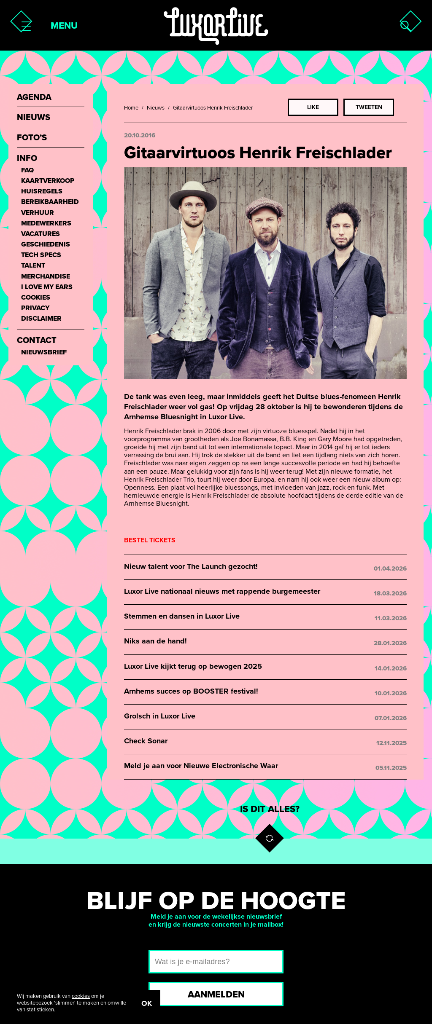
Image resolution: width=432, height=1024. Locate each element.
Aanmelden (216, 994)
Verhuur (37, 213)
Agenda (34, 98)
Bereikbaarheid (50, 202)
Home (131, 108)
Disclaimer (41, 319)
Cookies (35, 298)
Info (27, 159)
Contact (37, 341)
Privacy (35, 308)
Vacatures (40, 234)
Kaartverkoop (47, 181)
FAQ (27, 170)
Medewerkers (46, 224)
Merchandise (45, 277)
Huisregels (41, 192)
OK (146, 1003)
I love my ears (47, 287)
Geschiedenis (45, 245)
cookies (81, 996)
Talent (33, 266)
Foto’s (32, 138)
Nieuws (156, 108)
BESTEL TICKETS (150, 540)
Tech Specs (41, 255)
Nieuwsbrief (44, 352)
